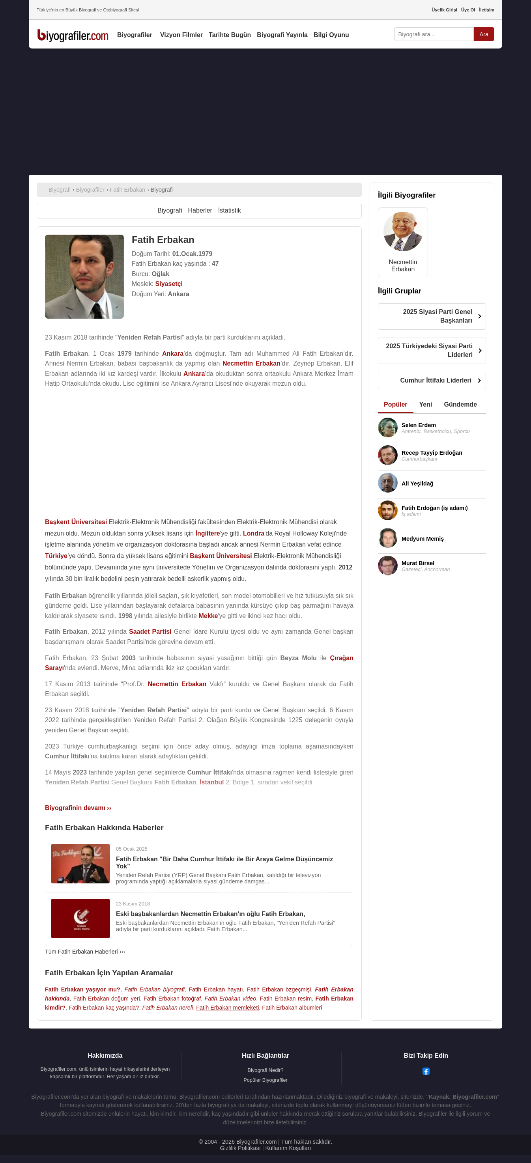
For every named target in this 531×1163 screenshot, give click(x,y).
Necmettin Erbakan (403, 266)
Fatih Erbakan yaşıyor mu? (82, 989)
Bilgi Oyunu (331, 35)
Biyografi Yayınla (282, 35)
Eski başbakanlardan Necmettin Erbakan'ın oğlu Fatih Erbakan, (210, 914)
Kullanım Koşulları (288, 1148)
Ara (484, 34)
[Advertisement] (265, 111)
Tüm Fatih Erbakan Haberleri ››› (85, 951)
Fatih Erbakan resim (286, 998)
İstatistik (229, 210)
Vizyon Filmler (181, 35)
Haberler (200, 210)
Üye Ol (468, 9)
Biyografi (169, 210)
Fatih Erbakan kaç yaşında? (104, 1007)
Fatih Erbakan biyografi (154, 989)
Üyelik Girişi (444, 9)
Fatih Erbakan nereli (167, 1007)
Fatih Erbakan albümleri (292, 1007)
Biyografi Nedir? (265, 1070)
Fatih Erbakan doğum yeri (106, 998)
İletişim (486, 9)
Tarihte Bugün (230, 35)
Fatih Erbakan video (230, 998)
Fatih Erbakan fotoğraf (172, 998)
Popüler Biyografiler (265, 1080)
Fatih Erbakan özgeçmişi (279, 989)
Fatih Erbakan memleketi (227, 1007)
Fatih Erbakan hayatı (216, 989)
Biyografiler (134, 35)
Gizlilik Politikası (240, 1148)
